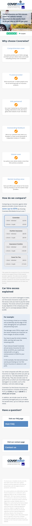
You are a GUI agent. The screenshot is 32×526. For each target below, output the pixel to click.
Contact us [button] (10, 447)
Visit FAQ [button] (10, 423)
